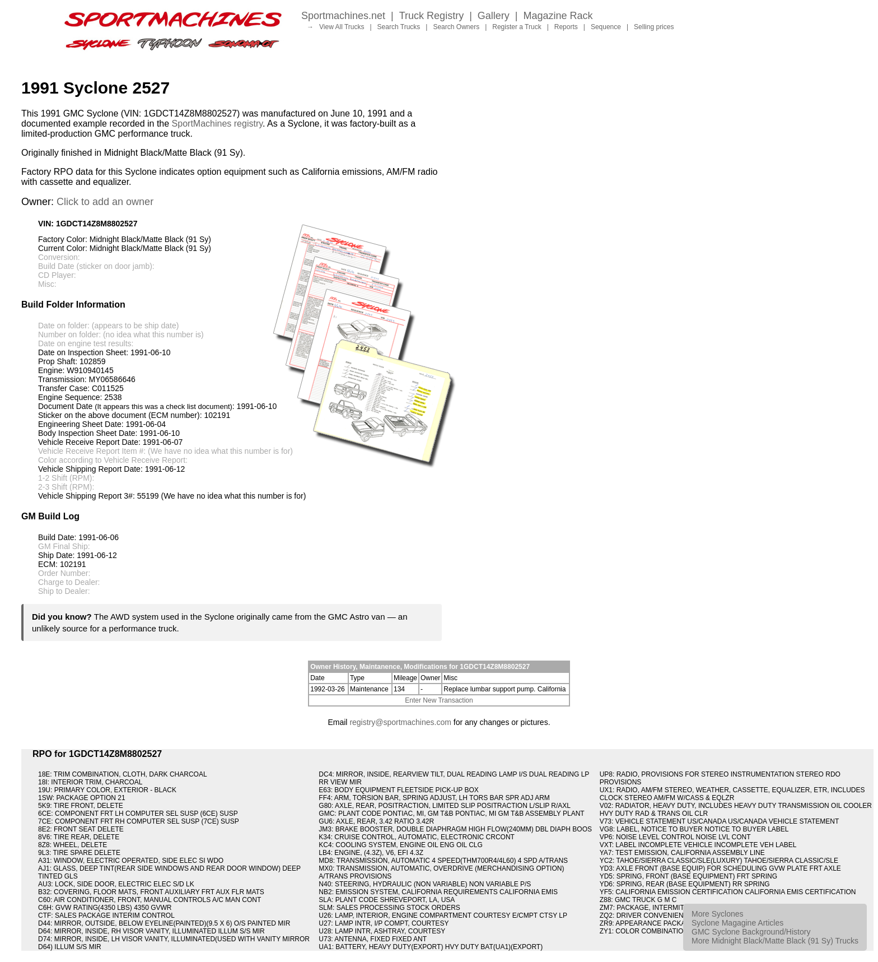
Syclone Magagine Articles (737, 922)
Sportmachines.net (343, 15)
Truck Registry (431, 15)
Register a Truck (516, 27)
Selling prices (654, 27)
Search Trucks (399, 27)
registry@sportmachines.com (400, 722)
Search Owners (456, 27)
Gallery (494, 15)
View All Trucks (341, 27)
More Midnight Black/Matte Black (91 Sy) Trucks (775, 940)
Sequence (606, 27)
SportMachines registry (217, 123)
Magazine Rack (558, 15)
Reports (566, 27)
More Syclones (718, 913)
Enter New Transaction (439, 700)
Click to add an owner (105, 201)
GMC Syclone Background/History (751, 931)
